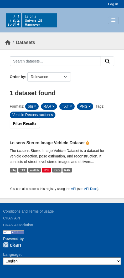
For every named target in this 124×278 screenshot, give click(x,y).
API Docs (90, 189)
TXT (22, 170)
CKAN (12, 245)
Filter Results (25, 123)
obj (14, 170)
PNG (57, 170)
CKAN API (11, 218)
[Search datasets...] (55, 61)
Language (11, 254)
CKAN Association (18, 225)
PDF (46, 170)
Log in (113, 4)
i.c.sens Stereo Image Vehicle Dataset (48, 143)
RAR (67, 170)
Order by (17, 77)
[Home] (8, 42)
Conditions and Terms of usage (28, 211)
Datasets (25, 42)
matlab (34, 170)
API (73, 189)
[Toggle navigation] (113, 20)
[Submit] (107, 61)
